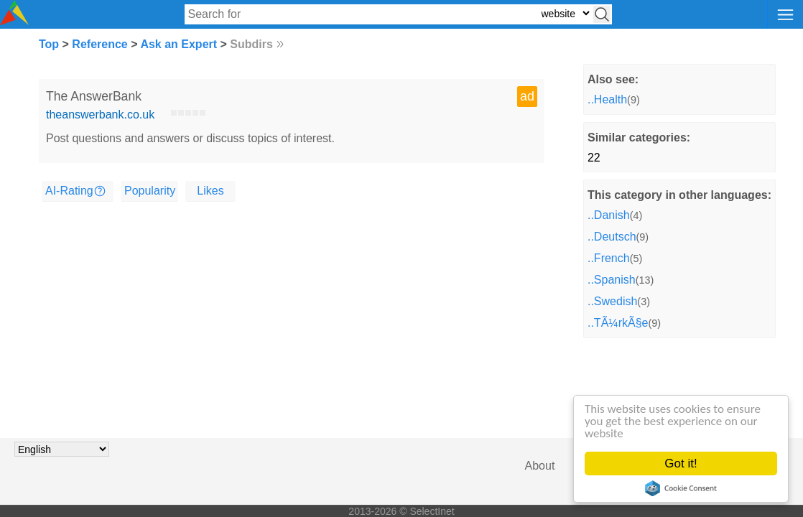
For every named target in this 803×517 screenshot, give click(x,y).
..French (609, 258)
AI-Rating (69, 191)
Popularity (149, 191)
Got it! (680, 463)
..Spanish (612, 280)
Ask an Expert (178, 44)
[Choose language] (61, 449)
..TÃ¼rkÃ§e (618, 323)
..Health (607, 99)
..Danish (609, 215)
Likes (210, 191)
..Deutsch (612, 236)
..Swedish (612, 301)
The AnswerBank (93, 96)
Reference (99, 44)
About (540, 466)
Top (49, 44)
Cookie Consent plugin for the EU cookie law (681, 488)
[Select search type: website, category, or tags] (565, 13)
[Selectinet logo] (14, 21)
